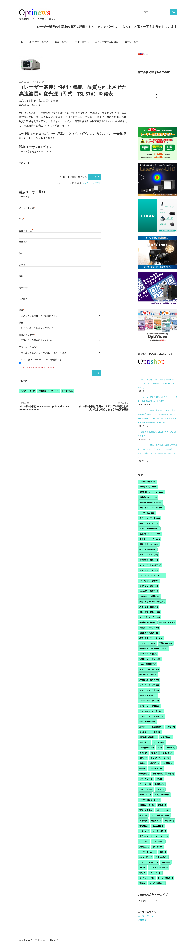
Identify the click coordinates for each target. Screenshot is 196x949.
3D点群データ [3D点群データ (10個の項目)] (146, 747)
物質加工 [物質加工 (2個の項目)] (144, 825)
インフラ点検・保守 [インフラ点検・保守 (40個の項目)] (149, 669)
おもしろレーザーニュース (34, 41)
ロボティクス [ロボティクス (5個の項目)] (155, 768)
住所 (21, 253)
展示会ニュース (133, 41)
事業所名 (23, 242)
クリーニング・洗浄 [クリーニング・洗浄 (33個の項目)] (149, 690)
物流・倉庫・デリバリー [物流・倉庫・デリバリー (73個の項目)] (150, 638)
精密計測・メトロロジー (48, 390)
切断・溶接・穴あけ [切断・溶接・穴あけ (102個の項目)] (149, 612)
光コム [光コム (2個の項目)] (143, 815)
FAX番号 (23, 299)
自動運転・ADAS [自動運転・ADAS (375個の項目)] (148, 497)
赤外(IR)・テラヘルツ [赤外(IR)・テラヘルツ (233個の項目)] (150, 533)
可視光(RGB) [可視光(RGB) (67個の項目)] (165, 643)
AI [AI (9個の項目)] (160, 747)
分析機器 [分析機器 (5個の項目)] (167, 763)
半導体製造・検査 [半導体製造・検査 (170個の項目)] (148, 560)
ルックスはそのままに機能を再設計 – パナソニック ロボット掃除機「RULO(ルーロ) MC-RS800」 (157, 383)
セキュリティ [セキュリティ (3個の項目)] (145, 789)
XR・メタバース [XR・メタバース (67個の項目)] (147, 643)
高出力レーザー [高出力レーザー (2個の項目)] (162, 794)
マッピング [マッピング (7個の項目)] (166, 752)
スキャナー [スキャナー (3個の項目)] (145, 784)
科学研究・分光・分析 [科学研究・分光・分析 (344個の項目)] (150, 502)
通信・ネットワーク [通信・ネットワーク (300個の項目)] (149, 518)
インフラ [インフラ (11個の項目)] (159, 742)
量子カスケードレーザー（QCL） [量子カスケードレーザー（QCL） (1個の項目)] (153, 836)
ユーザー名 (25, 196)
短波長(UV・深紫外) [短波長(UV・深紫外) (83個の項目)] (149, 632)
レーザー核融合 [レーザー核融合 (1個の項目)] (165, 878)
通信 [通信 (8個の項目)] (154, 752)
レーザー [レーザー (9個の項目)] (170, 747)
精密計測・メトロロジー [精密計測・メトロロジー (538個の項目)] (151, 492)
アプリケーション (28, 347)
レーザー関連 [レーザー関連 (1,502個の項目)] (147, 481)
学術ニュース (82, 41)
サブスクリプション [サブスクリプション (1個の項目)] (148, 862)
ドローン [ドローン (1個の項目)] (144, 831)
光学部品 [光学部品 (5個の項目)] (154, 763)
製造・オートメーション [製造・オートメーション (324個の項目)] (151, 507)
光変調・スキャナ (28, 390)
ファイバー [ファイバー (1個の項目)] (158, 841)
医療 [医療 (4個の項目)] (171, 773)
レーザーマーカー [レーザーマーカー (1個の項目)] (147, 851)
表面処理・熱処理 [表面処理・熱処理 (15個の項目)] (148, 737)
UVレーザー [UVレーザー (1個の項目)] (155, 872)
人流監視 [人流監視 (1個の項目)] (144, 846)
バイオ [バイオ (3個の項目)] (160, 789)
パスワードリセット (91, 183)
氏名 (21, 219)
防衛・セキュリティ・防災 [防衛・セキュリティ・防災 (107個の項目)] (152, 601)
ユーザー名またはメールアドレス (35, 151)
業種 (21, 310)
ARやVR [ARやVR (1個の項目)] (166, 862)
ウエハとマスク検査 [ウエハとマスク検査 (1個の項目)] (158, 867)
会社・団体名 (26, 231)
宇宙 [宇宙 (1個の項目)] (142, 872)
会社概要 (142, 920)
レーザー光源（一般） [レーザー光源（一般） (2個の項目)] (149, 799)
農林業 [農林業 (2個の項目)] (143, 820)
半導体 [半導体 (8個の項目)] (143, 752)
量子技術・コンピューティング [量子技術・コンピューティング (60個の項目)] (153, 648)
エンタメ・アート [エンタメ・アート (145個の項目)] (148, 570)
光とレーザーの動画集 (106, 41)
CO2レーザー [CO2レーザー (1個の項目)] (145, 857)
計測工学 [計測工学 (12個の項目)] (166, 737)
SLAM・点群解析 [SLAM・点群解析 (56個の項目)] (147, 664)
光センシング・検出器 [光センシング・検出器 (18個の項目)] (149, 732)
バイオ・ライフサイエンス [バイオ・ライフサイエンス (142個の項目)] (152, 575)
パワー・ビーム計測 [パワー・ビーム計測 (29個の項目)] (149, 700)
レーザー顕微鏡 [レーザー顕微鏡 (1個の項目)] (156, 883)
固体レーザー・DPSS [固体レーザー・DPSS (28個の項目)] (149, 706)
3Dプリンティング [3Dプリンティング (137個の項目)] (148, 580)
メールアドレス (27, 208)
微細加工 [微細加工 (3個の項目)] (159, 784)
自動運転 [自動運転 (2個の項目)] (169, 820)
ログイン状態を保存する (75, 177)
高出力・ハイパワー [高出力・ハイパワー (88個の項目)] (149, 627)
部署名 (22, 265)
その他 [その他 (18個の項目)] (170, 726)
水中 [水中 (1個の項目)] (142, 867)
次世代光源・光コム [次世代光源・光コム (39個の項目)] (149, 679)
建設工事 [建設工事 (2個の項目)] (156, 820)
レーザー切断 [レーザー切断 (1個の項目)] (159, 831)
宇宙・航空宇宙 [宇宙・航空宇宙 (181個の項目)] (147, 549)
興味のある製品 (27, 335)
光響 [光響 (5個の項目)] (142, 763)
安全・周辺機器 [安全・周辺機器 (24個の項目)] (147, 721)
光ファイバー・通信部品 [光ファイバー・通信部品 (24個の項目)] (150, 726)
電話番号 (24, 287)
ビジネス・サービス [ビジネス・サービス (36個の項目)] (149, 685)
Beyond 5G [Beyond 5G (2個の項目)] (158, 825)
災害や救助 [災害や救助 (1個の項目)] (161, 857)
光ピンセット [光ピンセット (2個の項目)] (162, 810)
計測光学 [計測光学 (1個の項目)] (157, 846)
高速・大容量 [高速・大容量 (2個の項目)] (145, 810)
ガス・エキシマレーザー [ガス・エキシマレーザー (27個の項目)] (150, 711)
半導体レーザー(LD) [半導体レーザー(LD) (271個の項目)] (149, 528)
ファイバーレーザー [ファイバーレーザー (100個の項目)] (149, 617)
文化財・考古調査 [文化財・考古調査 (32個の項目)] (148, 695)
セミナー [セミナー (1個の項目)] (144, 841)
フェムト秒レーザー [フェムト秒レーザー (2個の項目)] (160, 815)
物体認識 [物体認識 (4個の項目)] (144, 773)
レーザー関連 (67, 390)
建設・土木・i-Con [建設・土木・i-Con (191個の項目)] (148, 544)
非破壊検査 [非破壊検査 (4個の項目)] (158, 773)
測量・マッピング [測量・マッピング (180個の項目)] (148, 554)
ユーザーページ (146, 915)
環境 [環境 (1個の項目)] (142, 883)
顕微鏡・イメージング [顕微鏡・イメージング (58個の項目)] (149, 659)
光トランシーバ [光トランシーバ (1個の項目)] (146, 878)
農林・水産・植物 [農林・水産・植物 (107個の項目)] (148, 606)
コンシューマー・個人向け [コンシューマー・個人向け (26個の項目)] (151, 716)
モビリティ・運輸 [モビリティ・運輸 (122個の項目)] (148, 586)
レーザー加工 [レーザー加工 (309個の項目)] (146, 513)
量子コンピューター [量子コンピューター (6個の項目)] (160, 758)
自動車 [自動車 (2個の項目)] (162, 805)
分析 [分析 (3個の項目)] (159, 779)
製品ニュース (62, 41)
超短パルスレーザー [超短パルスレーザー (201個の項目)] (149, 539)
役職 (21, 276)
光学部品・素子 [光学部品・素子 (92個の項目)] (167, 622)
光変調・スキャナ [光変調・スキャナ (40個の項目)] (148, 674)
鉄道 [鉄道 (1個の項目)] (163, 851)
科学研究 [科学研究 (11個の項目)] (144, 742)
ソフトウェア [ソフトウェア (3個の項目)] (145, 779)
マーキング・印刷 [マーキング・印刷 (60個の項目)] (148, 653)
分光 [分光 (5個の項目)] (142, 768)
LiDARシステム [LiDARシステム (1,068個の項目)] (147, 486)
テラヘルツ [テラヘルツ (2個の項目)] (145, 794)
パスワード (24, 163)
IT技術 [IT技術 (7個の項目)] (143, 758)
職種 (21, 322)
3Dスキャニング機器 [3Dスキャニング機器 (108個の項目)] (149, 596)
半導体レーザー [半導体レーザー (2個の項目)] (146, 805)
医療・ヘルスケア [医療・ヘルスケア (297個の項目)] (148, 523)
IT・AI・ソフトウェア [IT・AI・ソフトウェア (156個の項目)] (150, 565)
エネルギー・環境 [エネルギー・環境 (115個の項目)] (148, 591)
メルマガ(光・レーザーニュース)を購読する (40, 359)
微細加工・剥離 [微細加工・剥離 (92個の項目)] (147, 622)
